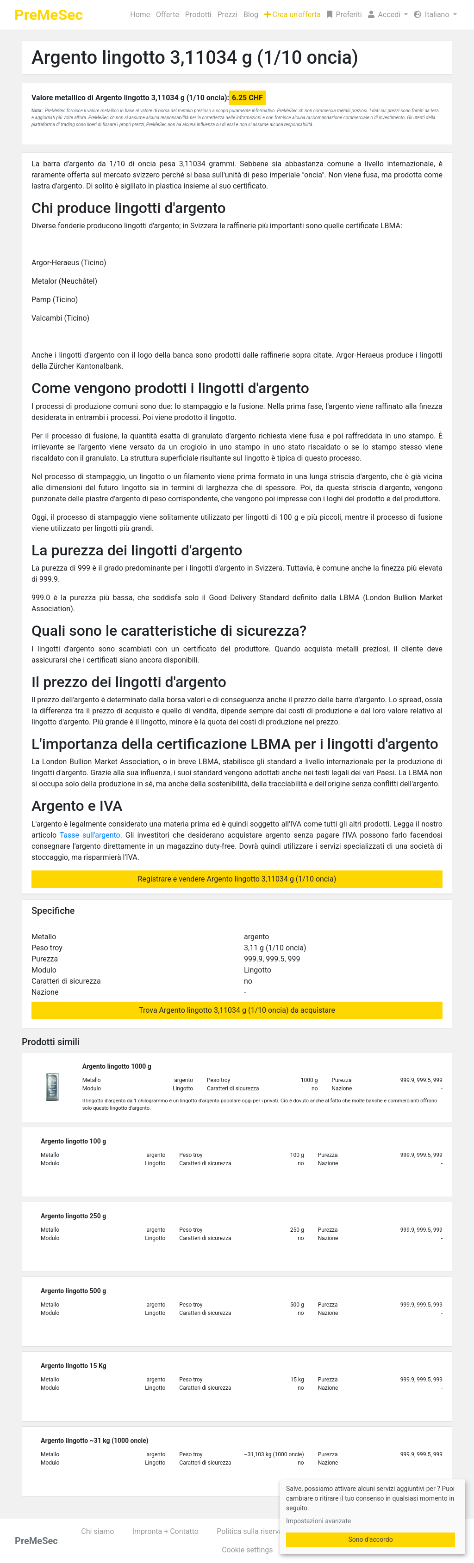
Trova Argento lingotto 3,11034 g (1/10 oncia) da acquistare (237, 1010)
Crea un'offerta (292, 14)
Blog (250, 14)
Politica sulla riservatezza (258, 1531)
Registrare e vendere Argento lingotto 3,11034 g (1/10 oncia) (237, 879)
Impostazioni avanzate (318, 1521)
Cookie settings (247, 1549)
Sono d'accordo (370, 1539)
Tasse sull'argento (90, 835)
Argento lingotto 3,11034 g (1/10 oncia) (194, 57)
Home (140, 14)
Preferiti (344, 14)
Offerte (167, 14)
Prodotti (198, 14)
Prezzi (228, 14)
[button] (387, 14)
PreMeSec (48, 15)
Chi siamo (97, 1531)
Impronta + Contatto (165, 1531)
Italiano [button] (432, 14)
